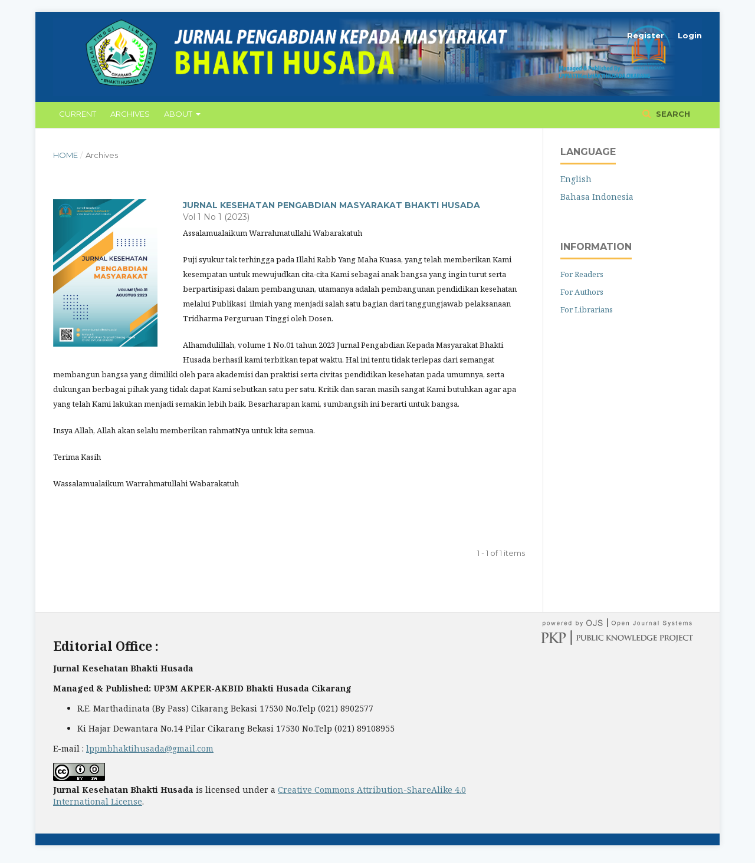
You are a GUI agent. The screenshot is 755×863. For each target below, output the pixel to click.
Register (645, 35)
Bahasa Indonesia (596, 196)
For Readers (581, 274)
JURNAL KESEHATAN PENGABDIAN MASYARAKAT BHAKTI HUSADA (331, 205)
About (179, 113)
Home (65, 155)
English (576, 179)
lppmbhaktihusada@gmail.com (150, 748)
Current (77, 113)
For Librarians (586, 309)
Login (690, 35)
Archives (130, 113)
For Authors (581, 291)
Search (672, 113)
